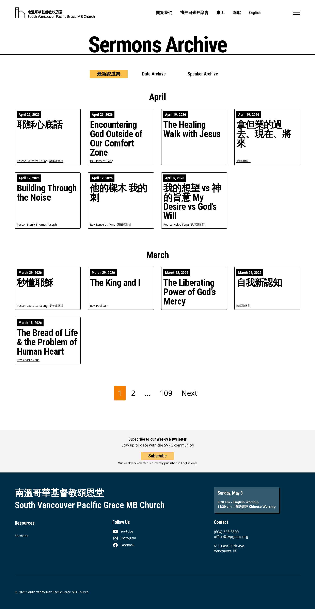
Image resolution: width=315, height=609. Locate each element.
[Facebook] (123, 545)
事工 (221, 12)
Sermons (21, 536)
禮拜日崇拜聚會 (194, 12)
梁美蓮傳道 (56, 161)
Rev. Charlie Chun (28, 360)
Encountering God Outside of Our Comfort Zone (116, 138)
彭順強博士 (243, 161)
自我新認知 (259, 282)
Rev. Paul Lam (99, 306)
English (255, 12)
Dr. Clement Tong (101, 161)
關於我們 (164, 12)
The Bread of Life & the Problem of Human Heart (47, 342)
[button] (296, 12)
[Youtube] (122, 531)
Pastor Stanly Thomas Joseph (37, 224)
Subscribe (157, 459)
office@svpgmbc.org (231, 536)
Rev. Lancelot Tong (102, 224)
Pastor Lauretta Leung (32, 161)
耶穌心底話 (39, 124)
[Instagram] (124, 538)
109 (166, 393)
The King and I (115, 282)
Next (190, 393)
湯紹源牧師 (124, 224)
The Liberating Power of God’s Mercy (189, 292)
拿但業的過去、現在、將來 (263, 134)
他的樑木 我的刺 (118, 193)
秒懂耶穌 (35, 282)
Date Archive (154, 74)
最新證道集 (108, 74)
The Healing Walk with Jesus (192, 129)
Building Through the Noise (47, 193)
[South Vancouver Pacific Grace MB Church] (55, 12)
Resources (25, 523)
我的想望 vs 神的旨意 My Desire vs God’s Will (192, 202)
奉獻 (237, 12)
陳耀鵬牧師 (243, 306)
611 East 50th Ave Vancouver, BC (229, 548)
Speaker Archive (203, 74)
